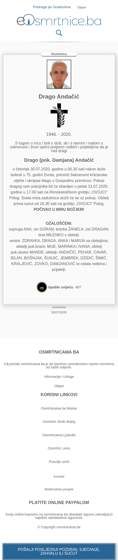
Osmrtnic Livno (59, 448)
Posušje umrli (59, 462)
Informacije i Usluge (59, 377)
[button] (59, 551)
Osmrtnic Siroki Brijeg (59, 421)
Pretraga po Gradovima (53, 7)
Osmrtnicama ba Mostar (59, 408)
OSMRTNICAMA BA (59, 352)
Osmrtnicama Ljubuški (59, 435)
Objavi (59, 386)
